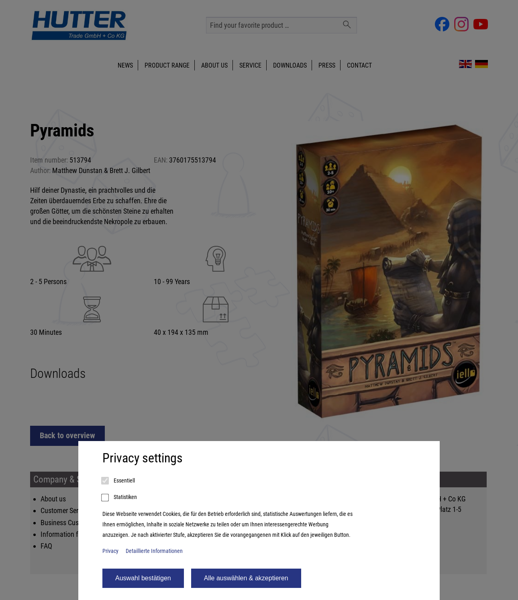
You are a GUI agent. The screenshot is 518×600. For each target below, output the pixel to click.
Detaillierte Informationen (154, 551)
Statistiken (119, 498)
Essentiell (118, 481)
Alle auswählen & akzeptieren (246, 578)
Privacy (110, 551)
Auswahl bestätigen (143, 578)
